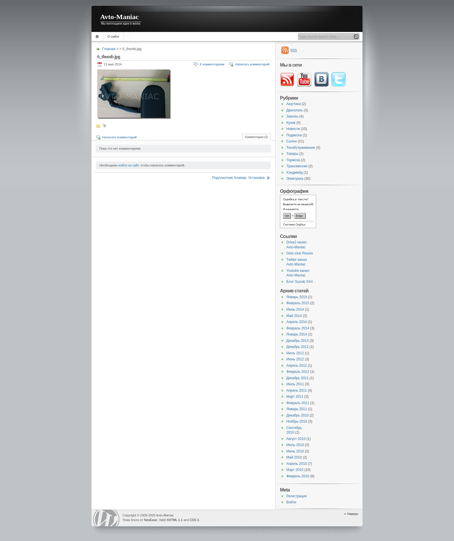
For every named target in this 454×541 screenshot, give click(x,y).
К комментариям (212, 64)
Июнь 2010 (295, 451)
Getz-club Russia (299, 253)
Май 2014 (294, 316)
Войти (291, 502)
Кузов (290, 123)
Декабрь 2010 (297, 415)
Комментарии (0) (256, 137)
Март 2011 (294, 397)
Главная (98, 36)
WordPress (106, 518)
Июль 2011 (295, 384)
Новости (293, 129)
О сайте (113, 36)
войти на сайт (129, 165)
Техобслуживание (300, 148)
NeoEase (150, 520)
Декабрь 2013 (297, 341)
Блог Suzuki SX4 (299, 282)
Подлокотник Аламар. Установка (238, 178)
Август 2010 (295, 439)
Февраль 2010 (297, 476)
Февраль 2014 (297, 328)
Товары (292, 154)
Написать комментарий (252, 64)
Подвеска (294, 135)
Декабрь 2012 (297, 347)
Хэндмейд (294, 172)
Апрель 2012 (296, 366)
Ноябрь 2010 (296, 421)
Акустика (293, 104)
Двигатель (294, 110)
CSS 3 (194, 520)
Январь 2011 (296, 409)
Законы (292, 116)
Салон (291, 141)
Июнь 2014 (295, 309)
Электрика (294, 179)
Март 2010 (294, 470)
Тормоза (293, 160)
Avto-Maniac (119, 17)
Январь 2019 (296, 297)
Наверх (352, 514)
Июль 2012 (295, 353)
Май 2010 (294, 457)
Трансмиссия (296, 166)
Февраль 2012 (297, 372)
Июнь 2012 (295, 359)
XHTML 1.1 (174, 520)
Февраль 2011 (297, 403)
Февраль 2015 (297, 303)
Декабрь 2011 (297, 378)
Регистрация (296, 496)
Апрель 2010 (296, 464)
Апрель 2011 (296, 390)
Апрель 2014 (296, 322)
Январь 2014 (296, 334)
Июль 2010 (295, 445)
